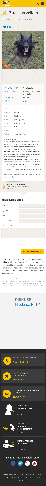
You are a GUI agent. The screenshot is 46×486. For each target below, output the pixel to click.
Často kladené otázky (27, 475)
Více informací (21, 414)
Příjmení (5, 210)
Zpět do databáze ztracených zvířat (18, 19)
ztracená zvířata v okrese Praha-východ (19, 186)
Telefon (4, 215)
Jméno (4, 205)
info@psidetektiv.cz (21, 379)
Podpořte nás (15, 477)
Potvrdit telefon (7, 220)
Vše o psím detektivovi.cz (10, 475)
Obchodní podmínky (27, 477)
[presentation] (16, 243)
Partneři (6, 477)
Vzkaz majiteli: (6, 225)
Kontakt (38, 475)
